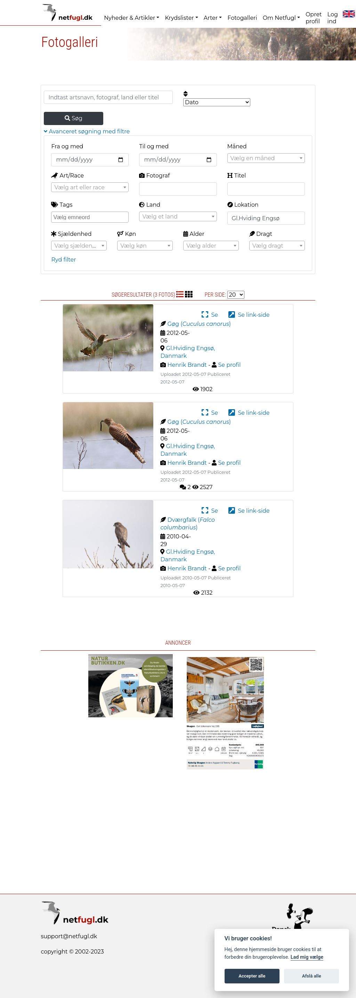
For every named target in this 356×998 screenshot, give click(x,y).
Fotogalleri (242, 18)
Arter (211, 18)
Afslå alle (311, 976)
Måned (237, 146)
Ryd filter (63, 259)
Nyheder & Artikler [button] (129, 18)
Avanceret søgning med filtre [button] (87, 131)
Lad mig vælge (307, 957)
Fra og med (67, 146)
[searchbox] (90, 217)
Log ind (332, 18)
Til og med (154, 146)
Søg (73, 118)
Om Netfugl (279, 18)
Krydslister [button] (179, 18)
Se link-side (248, 315)
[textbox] (266, 158)
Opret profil (314, 18)
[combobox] (266, 158)
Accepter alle (251, 976)
